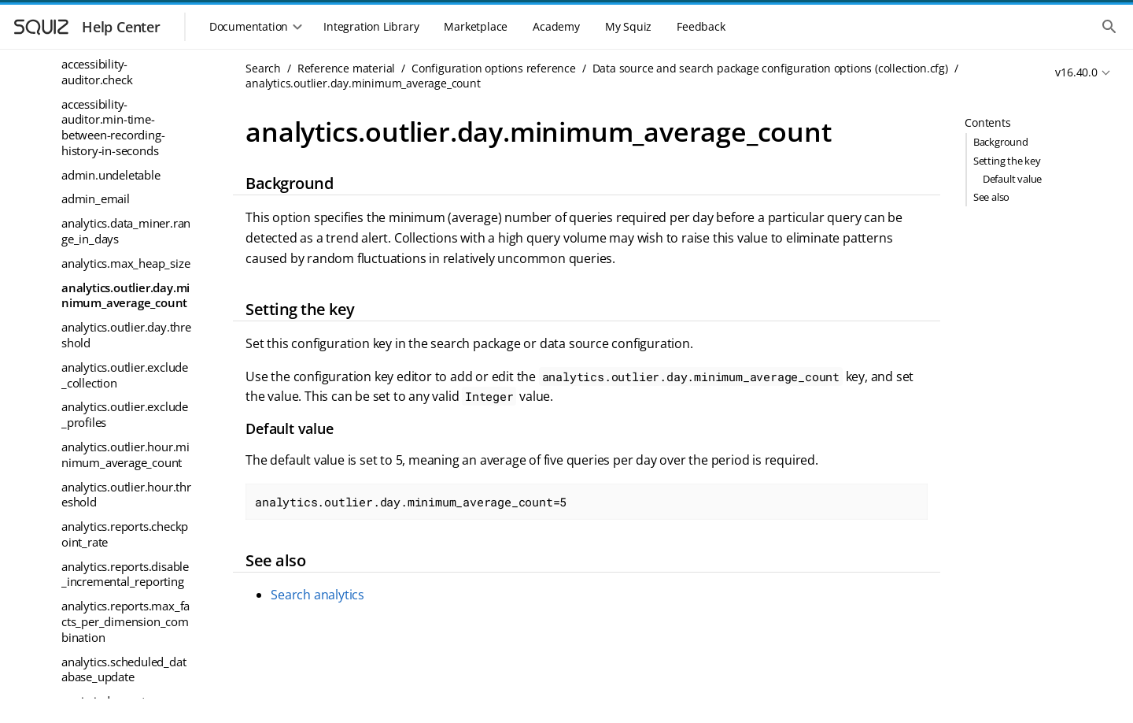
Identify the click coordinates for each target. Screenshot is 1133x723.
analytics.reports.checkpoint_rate (124, 534)
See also (991, 197)
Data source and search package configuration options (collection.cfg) (770, 68)
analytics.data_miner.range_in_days (125, 231)
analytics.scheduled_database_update (123, 669)
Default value (1012, 179)
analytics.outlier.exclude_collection (124, 375)
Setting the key (1007, 161)
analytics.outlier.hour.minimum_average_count (125, 454)
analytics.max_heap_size (125, 263)
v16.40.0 (1076, 72)
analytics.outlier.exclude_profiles (124, 414)
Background (1000, 142)
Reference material (346, 68)
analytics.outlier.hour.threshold (126, 494)
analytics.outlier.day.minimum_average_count (125, 295)
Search (263, 68)
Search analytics (317, 594)
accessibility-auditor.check (96, 71)
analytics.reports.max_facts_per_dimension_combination (125, 621)
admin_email (95, 198)
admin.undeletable (111, 175)
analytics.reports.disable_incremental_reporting (125, 574)
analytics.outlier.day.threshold (126, 334)
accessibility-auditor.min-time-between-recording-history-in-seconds (112, 127)
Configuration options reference (493, 68)
